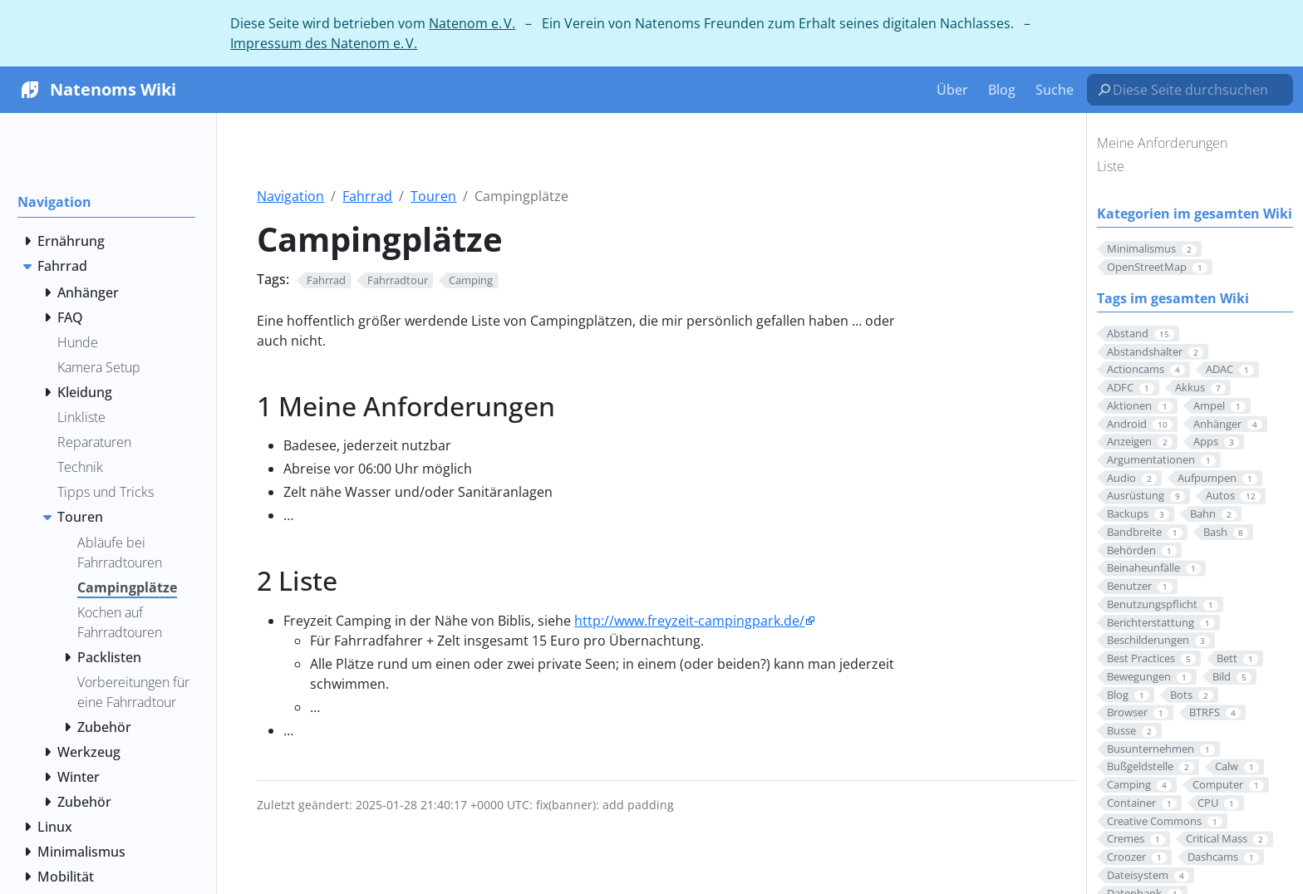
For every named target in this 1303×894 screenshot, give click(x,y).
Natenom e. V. (472, 23)
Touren (433, 196)
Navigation (290, 196)
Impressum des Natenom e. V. (323, 43)
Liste (1110, 166)
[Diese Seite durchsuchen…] (1196, 89)
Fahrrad (367, 196)
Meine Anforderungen (1162, 143)
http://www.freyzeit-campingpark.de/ (689, 621)
